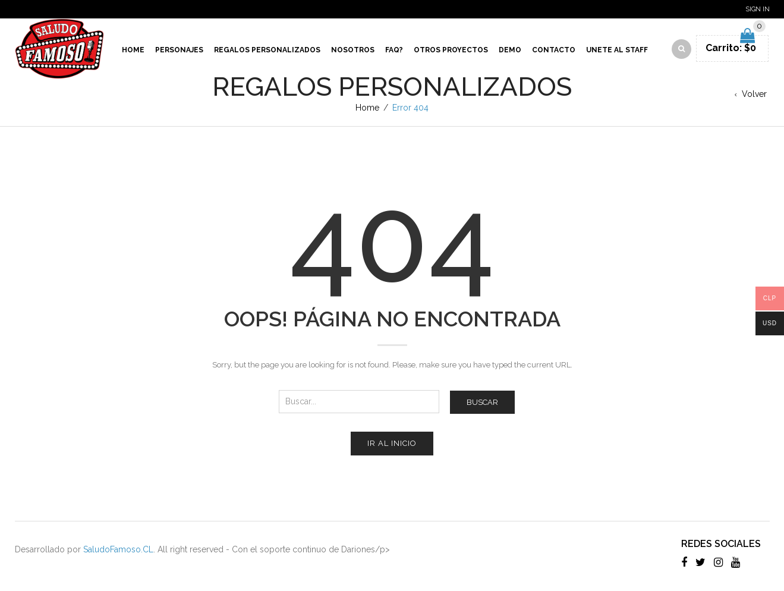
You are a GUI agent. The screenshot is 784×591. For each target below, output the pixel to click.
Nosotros (352, 50)
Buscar (482, 402)
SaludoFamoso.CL (118, 549)
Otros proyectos (451, 50)
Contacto (553, 50)
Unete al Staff (617, 50)
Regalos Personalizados (267, 50)
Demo (510, 50)
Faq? (394, 50)
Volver (754, 94)
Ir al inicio (392, 443)
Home (133, 50)
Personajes (179, 50)
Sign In (757, 9)
